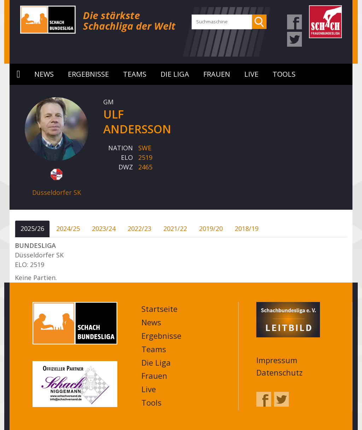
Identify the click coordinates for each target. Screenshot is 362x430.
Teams (134, 74)
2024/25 (68, 228)
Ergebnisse (88, 74)
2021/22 (175, 228)
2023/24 (104, 228)
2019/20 (211, 228)
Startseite (18, 74)
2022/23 (139, 228)
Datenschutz (279, 372)
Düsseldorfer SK (56, 192)
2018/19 (246, 228)
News (44, 74)
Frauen (216, 74)
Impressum (276, 360)
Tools (284, 74)
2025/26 (32, 228)
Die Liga (174, 74)
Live (251, 74)
